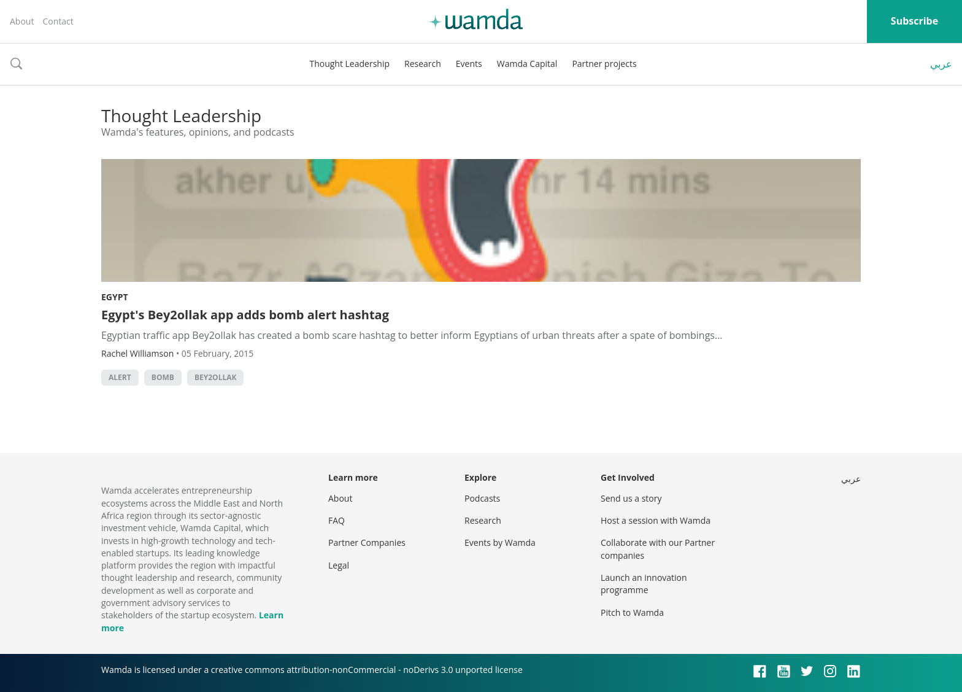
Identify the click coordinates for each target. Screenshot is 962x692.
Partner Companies (367, 542)
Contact (57, 21)
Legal (338, 565)
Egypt (114, 297)
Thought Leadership (349, 63)
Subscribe (914, 21)
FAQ (336, 520)
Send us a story (631, 498)
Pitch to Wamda (632, 612)
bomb (163, 377)
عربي (941, 64)
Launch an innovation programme (644, 584)
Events (469, 63)
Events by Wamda (500, 542)
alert (120, 377)
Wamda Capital (527, 63)
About (22, 21)
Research (422, 63)
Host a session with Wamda (655, 520)
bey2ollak (215, 377)
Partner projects (604, 63)
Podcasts (482, 498)
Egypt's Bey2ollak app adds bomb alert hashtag (245, 314)
